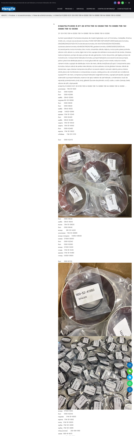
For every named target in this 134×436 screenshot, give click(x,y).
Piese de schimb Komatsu (42, 15)
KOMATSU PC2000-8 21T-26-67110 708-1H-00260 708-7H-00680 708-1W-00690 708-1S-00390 (87, 15)
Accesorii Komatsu (24, 15)
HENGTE (4, 15)
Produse (12, 15)
